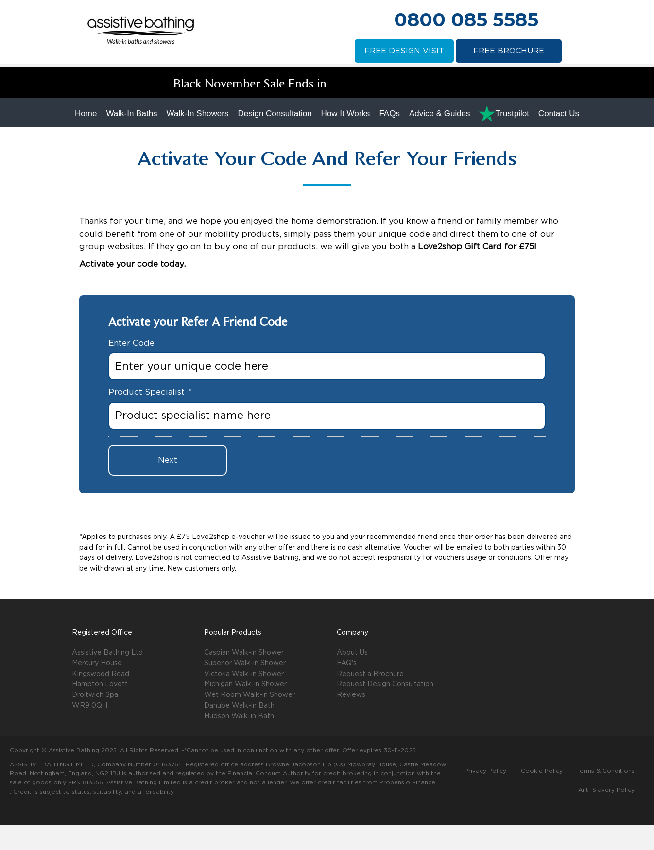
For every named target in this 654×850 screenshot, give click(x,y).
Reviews (351, 720)
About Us (352, 678)
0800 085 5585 (466, 19)
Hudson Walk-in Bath (239, 741)
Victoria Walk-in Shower (244, 699)
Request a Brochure (370, 699)
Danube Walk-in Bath (239, 731)
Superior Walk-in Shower (245, 688)
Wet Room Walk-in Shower (249, 720)
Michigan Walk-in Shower (245, 710)
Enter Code (131, 368)
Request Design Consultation (385, 710)
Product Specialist (150, 418)
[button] (481, 675)
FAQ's (347, 688)
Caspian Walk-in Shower (244, 678)
